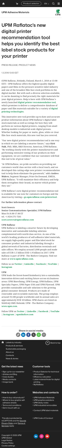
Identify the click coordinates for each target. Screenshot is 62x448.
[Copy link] (18, 335)
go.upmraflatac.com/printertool (40, 197)
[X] (33, 335)
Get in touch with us (11, 407)
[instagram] (41, 436)
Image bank (8, 382)
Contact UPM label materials (46, 410)
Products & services (14, 345)
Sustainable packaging (16, 348)
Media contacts (9, 379)
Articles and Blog (10, 374)
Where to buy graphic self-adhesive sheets (14, 401)
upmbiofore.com (24, 314)
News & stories (12, 358)
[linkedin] (36, 436)
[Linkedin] (23, 335)
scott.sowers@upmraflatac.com (18, 219)
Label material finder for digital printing (47, 380)
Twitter (18, 264)
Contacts (10, 355)
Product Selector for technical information (46, 373)
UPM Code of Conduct (43, 418)
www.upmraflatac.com (21, 258)
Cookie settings (8, 445)
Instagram (7, 267)
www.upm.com (9, 306)
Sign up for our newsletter (13, 371)
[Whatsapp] (39, 335)
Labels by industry (13, 342)
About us (10, 352)
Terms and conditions (12, 405)
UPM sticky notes (41, 402)
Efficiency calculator (42, 376)
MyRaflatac (39, 384)
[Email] (44, 335)
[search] (53, 3)
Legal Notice (7, 440)
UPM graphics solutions (44, 400)
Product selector (31, 3)
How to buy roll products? (14, 397)
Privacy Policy (8, 443)
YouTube (52, 264)
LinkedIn (29, 264)
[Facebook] (28, 335)
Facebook (41, 264)
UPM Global (7, 437)
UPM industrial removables (45, 405)
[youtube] (47, 436)
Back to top (55, 342)
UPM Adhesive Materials (44, 397)
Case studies (8, 376)
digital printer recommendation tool (37, 102)
